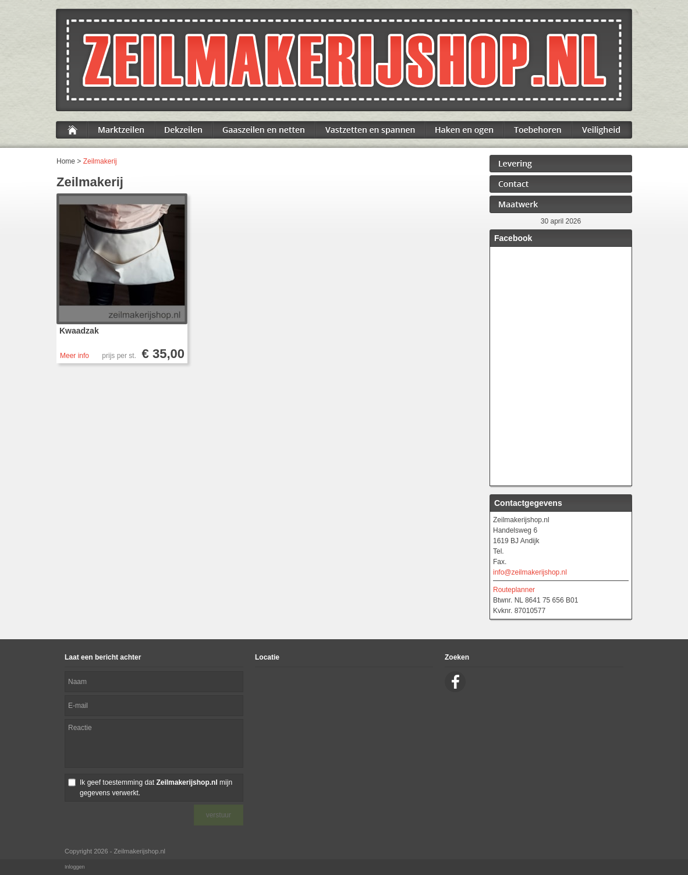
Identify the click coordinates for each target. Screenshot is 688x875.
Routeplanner (514, 590)
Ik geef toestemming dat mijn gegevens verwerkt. (156, 787)
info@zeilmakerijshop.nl (530, 572)
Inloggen (75, 867)
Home (65, 161)
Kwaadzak (79, 330)
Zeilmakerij (100, 161)
